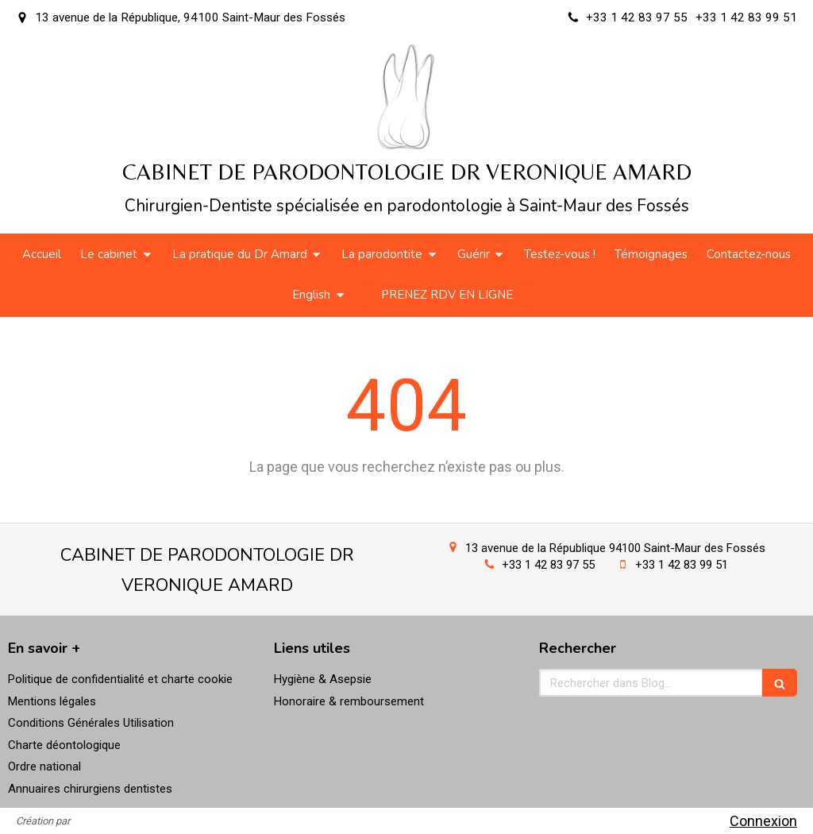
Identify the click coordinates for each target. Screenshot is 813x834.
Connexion (763, 821)
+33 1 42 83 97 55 (548, 565)
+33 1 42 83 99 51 (681, 565)
